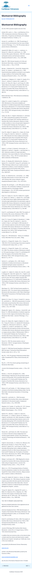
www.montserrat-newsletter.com (10, 557)
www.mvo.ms (5, 548)
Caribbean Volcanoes (10, 9)
